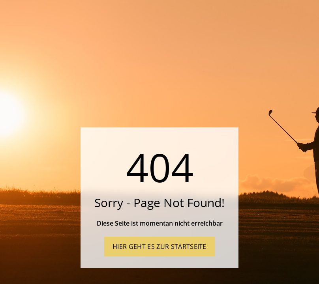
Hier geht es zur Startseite (159, 246)
